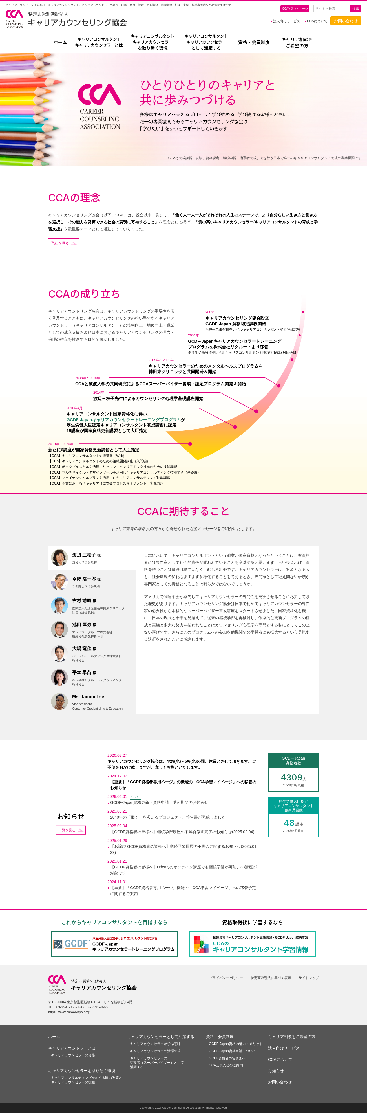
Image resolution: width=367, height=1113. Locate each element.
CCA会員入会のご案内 (226, 1066)
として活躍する (206, 42)
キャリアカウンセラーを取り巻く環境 (81, 1071)
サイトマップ (309, 978)
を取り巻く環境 (152, 42)
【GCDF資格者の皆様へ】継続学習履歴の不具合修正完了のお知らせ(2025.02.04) (182, 832)
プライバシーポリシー (226, 978)
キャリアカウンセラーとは (72, 1048)
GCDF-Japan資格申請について (232, 1051)
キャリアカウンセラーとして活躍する (160, 1037)
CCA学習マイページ (295, 8)
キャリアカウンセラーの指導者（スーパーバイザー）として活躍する (157, 1063)
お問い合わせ (346, 21)
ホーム (60, 42)
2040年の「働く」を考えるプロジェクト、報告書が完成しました (167, 817)
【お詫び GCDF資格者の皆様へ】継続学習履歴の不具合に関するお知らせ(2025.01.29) (184, 850)
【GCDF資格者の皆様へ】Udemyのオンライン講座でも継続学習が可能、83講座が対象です (183, 870)
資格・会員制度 (254, 42)
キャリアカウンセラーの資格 (73, 1055)
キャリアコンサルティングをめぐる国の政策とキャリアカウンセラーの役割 (86, 1080)
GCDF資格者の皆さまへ (227, 1059)
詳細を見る (60, 243)
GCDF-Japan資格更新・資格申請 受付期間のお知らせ (159, 803)
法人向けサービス (286, 21)
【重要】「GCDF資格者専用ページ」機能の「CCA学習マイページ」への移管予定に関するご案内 (183, 891)
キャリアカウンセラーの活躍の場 (155, 1051)
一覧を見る (67, 830)
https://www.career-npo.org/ (69, 1013)
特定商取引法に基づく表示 (271, 978)
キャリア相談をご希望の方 (297, 43)
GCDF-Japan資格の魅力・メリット (236, 1044)
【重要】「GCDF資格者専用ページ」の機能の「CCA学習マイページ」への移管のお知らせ (183, 785)
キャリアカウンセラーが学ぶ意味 (155, 1044)
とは (99, 42)
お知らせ (276, 1071)
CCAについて (317, 21)
